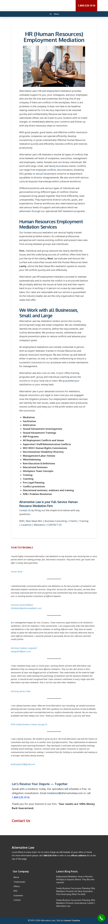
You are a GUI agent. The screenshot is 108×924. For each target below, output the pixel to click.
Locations (26, 524)
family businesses (58, 166)
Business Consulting (56, 521)
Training (83, 521)
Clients (73, 521)
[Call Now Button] (101, 918)
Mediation (39, 524)
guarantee (68, 380)
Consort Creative (71, 920)
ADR (21, 521)
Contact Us (25, 510)
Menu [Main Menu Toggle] (54, 14)
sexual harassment (46, 173)
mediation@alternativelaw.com (65, 793)
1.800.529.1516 (20, 797)
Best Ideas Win (34, 521)
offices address (78, 855)
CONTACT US (54, 524)
